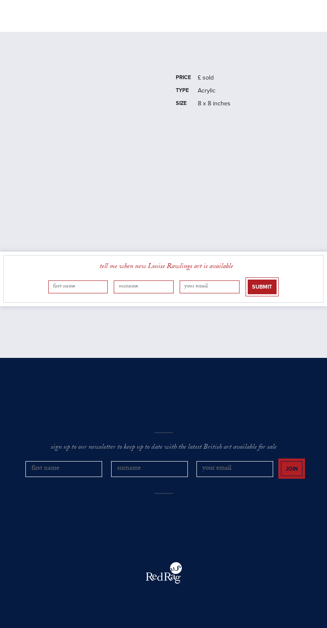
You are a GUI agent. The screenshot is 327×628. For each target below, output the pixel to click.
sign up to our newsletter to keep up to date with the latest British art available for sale (164, 448)
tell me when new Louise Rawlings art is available (166, 267)
